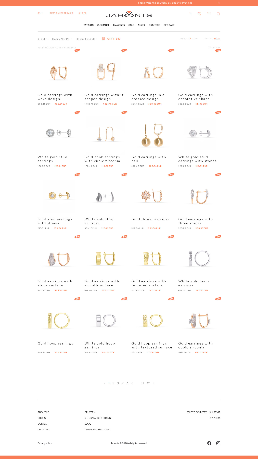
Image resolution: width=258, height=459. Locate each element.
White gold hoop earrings (193, 283)
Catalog (88, 25)
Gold (131, 25)
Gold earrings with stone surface (55, 283)
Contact (43, 423)
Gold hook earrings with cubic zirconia (102, 159)
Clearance (103, 25)
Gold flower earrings (150, 219)
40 (193, 38)
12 (148, 383)
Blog (88, 423)
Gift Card (169, 25)
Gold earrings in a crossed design (148, 97)
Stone (43, 39)
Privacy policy (45, 443)
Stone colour (87, 39)
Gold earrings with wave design (55, 97)
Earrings (71, 47)
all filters (111, 39)
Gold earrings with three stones (195, 221)
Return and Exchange (98, 417)
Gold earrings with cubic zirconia (195, 345)
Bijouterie (154, 25)
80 (196, 38)
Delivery (90, 412)
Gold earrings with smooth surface (102, 283)
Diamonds (119, 25)
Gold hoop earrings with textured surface (151, 345)
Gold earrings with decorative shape (195, 97)
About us (44, 412)
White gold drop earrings (100, 221)
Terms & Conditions (97, 429)
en (41, 13)
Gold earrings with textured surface (148, 283)
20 (189, 38)
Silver (141, 25)
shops (82, 13)
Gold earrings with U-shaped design (105, 97)
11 (142, 383)
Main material (62, 39)
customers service (61, 13)
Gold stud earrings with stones (55, 221)
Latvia (214, 412)
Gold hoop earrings (55, 343)
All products (46, 47)
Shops (42, 417)
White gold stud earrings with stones (197, 159)
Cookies (215, 418)
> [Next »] (153, 383)
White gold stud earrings (52, 159)
